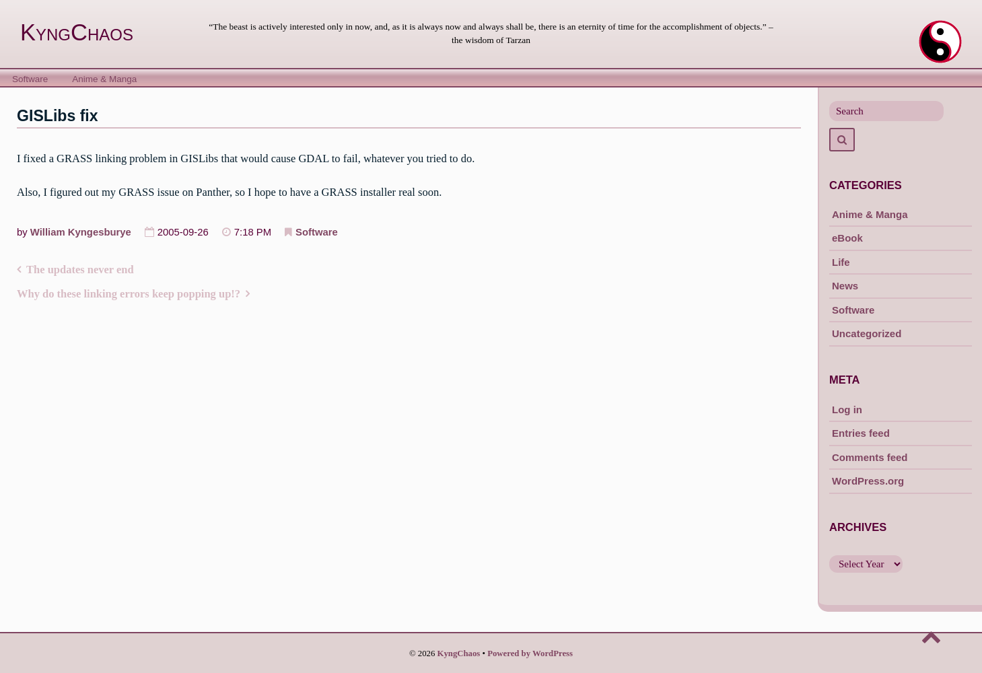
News (845, 285)
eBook (847, 238)
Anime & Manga (104, 79)
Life (841, 262)
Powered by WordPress (530, 653)
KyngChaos (76, 32)
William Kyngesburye (80, 232)
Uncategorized (866, 333)
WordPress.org (868, 481)
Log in (847, 409)
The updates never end (80, 269)
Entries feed (861, 433)
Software (30, 79)
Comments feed (870, 457)
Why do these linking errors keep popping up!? (128, 293)
